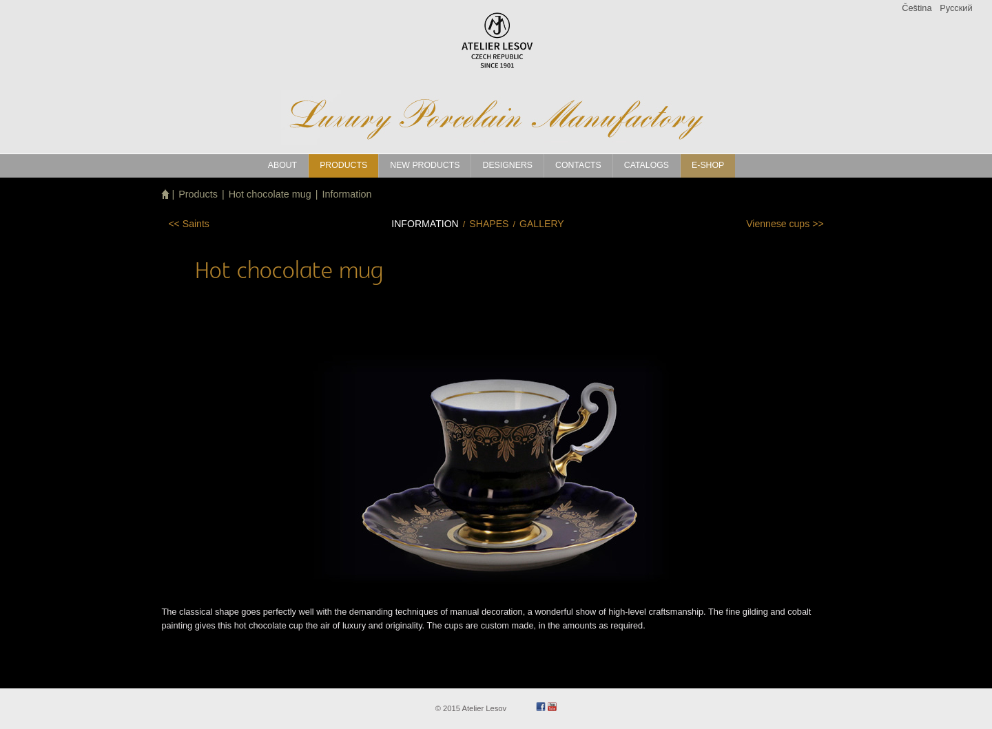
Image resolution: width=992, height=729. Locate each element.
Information (346, 194)
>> (784, 223)
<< (188, 223)
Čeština (916, 8)
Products (198, 194)
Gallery (541, 223)
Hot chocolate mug (270, 194)
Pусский (956, 8)
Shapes (488, 223)
